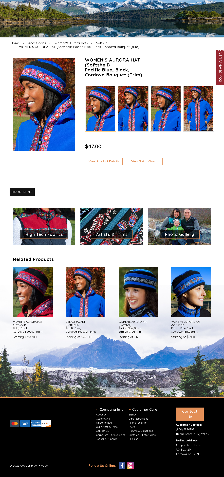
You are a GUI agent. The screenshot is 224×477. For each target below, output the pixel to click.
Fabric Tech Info (138, 422)
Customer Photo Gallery (142, 434)
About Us (101, 414)
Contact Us (102, 430)
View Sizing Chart (143, 161)
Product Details (22, 192)
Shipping (133, 438)
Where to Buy (104, 422)
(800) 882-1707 (185, 429)
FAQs (132, 426)
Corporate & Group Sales (110, 434)
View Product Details (104, 161)
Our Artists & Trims (107, 426)
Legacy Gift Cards (106, 438)
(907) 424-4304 (203, 434)
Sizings (133, 414)
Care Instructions (138, 418)
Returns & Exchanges (141, 430)
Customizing (103, 418)
